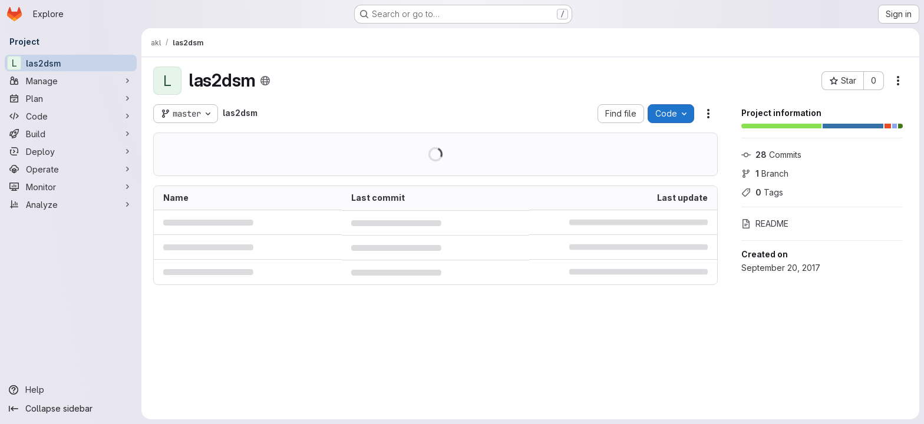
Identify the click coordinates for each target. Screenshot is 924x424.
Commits (771, 155)
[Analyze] (71, 204)
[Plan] (71, 98)
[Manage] (71, 80)
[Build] (71, 133)
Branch (764, 173)
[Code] (71, 116)
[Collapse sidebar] (71, 408)
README (764, 223)
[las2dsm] (71, 63)
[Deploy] (71, 151)
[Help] (71, 390)
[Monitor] (71, 186)
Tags (762, 192)
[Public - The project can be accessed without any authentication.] (265, 80)
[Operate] (71, 169)
